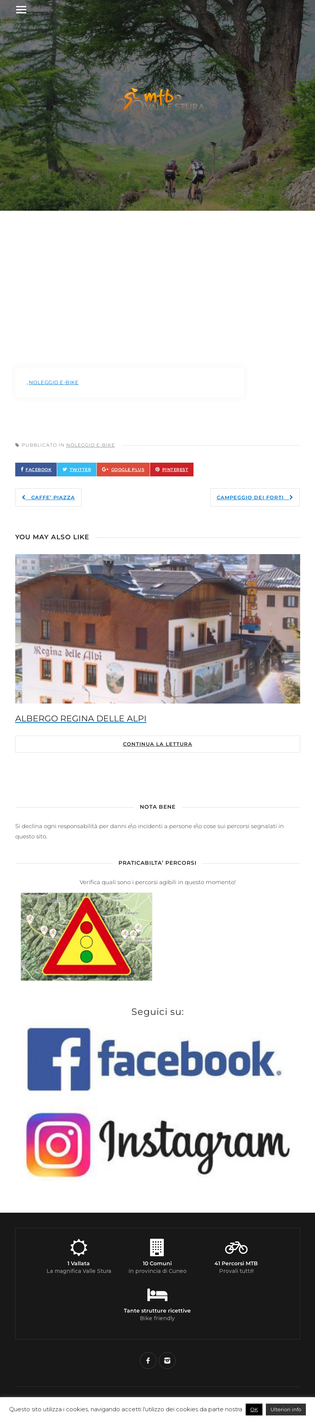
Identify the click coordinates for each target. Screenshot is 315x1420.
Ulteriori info (285, 1409)
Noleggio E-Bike (90, 445)
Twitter (80, 469)
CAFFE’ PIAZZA (48, 497)
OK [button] (254, 1409)
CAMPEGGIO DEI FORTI (255, 497)
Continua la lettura (157, 744)
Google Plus (128, 469)
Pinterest (175, 469)
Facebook (38, 469)
